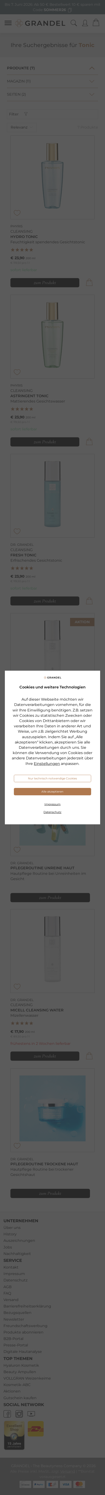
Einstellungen (47, 763)
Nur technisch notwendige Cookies (52, 778)
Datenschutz (52, 812)
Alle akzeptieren (52, 791)
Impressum (52, 804)
